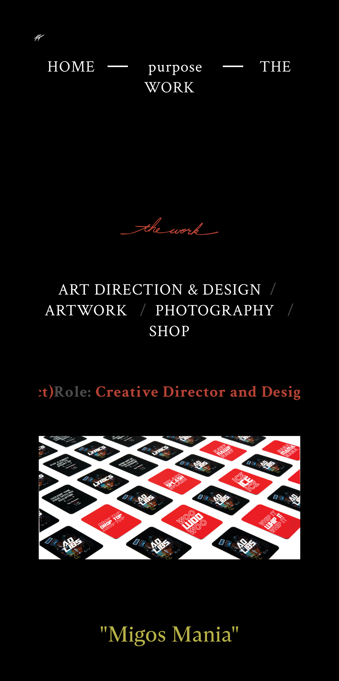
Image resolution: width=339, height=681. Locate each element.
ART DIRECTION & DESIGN (160, 289)
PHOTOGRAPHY (215, 310)
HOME (77, 66)
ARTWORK (86, 310)
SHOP (169, 331)
